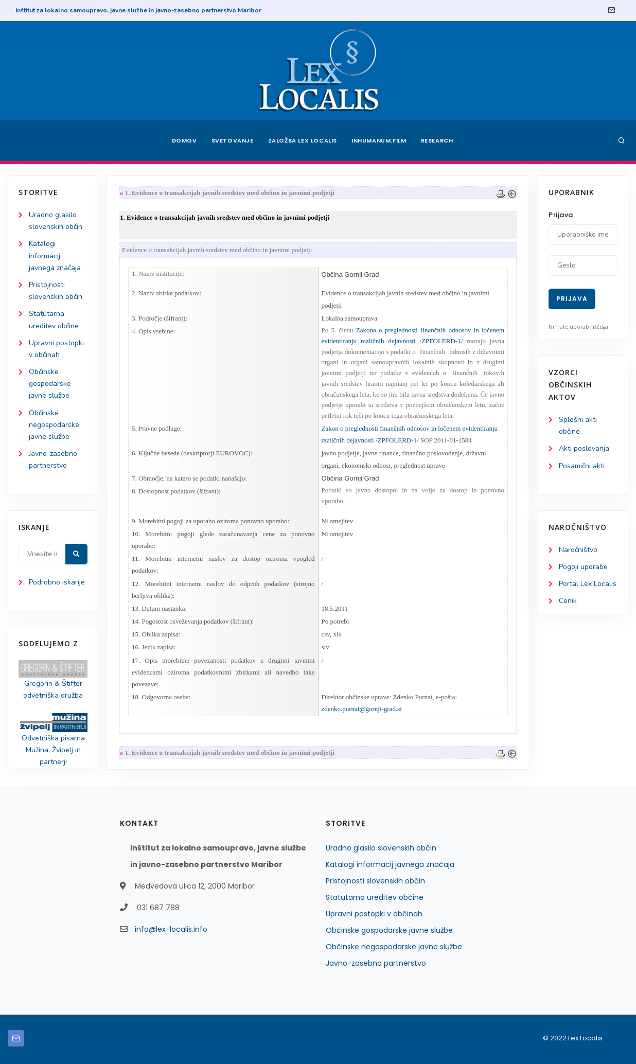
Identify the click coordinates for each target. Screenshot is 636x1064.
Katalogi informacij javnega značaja (55, 255)
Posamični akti (582, 466)
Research (437, 140)
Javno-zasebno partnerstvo (376, 963)
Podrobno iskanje (57, 582)
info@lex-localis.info (171, 929)
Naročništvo (578, 550)
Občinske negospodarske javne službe (54, 424)
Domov (184, 140)
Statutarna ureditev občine (374, 897)
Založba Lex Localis (302, 140)
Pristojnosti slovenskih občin (375, 881)
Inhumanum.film (378, 140)
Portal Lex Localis (587, 584)
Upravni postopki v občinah (374, 914)
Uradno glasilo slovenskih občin (381, 848)
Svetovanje (232, 140)
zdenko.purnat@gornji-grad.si (362, 709)
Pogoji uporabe (583, 567)
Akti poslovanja (584, 448)
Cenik (568, 601)
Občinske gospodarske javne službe (50, 383)
